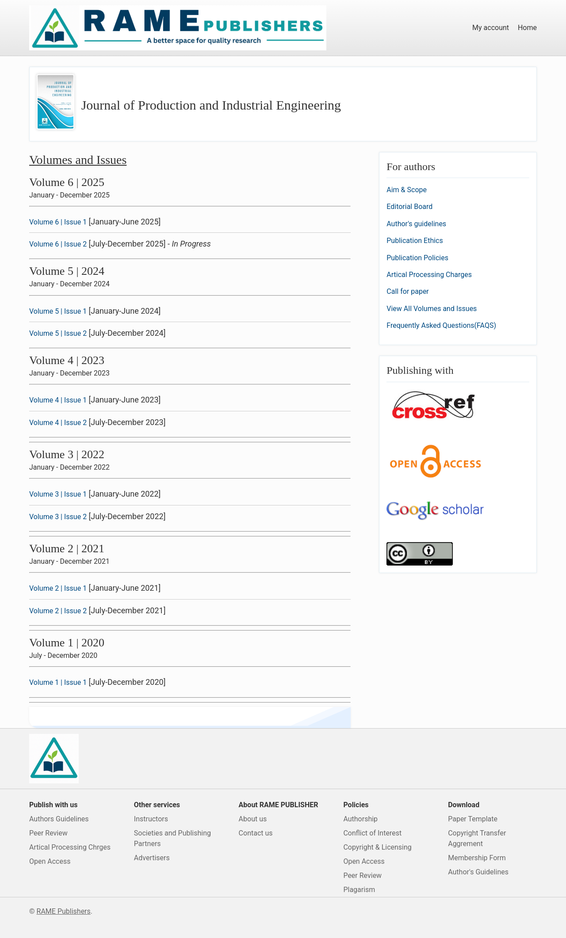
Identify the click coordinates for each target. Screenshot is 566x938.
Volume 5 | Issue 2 (58, 333)
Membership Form (477, 858)
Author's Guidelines (478, 872)
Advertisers (152, 858)
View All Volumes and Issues (431, 308)
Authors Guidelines (58, 819)
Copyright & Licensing (377, 847)
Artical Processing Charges (429, 274)
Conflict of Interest (372, 833)
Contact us (256, 833)
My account (490, 27)
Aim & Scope (406, 190)
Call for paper (407, 291)
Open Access (49, 861)
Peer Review (48, 833)
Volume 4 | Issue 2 (58, 422)
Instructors (151, 819)
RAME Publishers (64, 911)
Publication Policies (417, 258)
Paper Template (472, 819)
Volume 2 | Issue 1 (58, 588)
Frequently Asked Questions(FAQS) (441, 325)
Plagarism (359, 889)
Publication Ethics (414, 240)
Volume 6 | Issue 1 (58, 222)
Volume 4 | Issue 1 (58, 400)
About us (253, 819)
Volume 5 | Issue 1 (58, 311)
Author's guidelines (416, 224)
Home (527, 27)
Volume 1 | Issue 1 (58, 682)
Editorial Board (409, 206)
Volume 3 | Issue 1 (58, 494)
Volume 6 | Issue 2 (58, 244)
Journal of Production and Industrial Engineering (211, 105)
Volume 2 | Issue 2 (58, 611)
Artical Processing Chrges (70, 847)
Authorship (360, 819)
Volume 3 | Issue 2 (58, 517)
